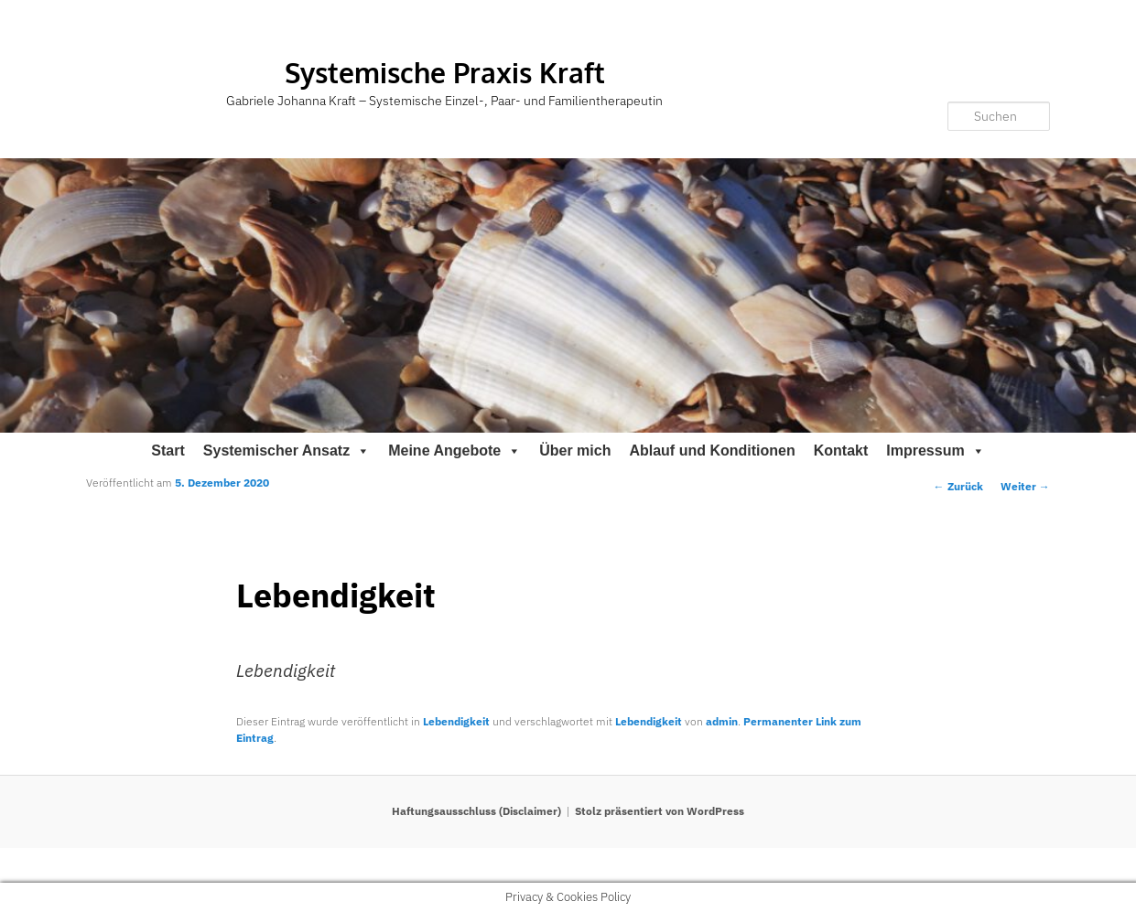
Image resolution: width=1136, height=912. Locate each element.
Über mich (575, 450)
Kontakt (841, 450)
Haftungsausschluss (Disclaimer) (476, 811)
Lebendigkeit (456, 721)
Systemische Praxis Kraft (445, 72)
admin (722, 721)
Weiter (1025, 486)
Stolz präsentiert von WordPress (659, 811)
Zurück (958, 486)
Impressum (935, 450)
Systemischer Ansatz (286, 450)
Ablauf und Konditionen (712, 450)
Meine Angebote (454, 450)
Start (167, 450)
